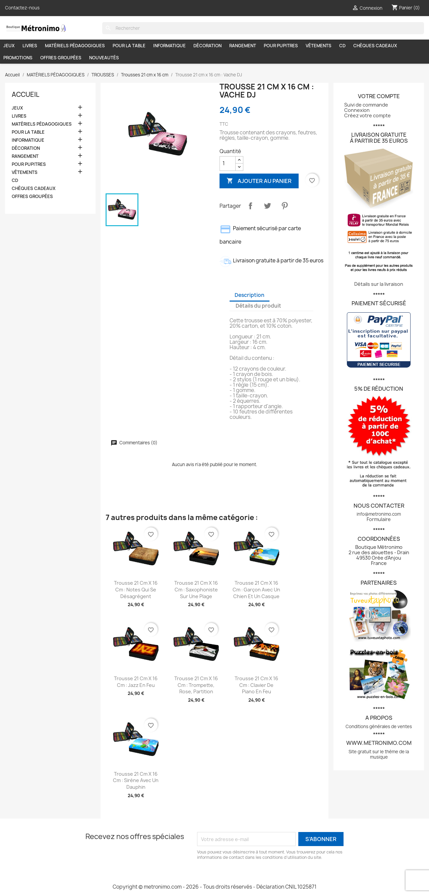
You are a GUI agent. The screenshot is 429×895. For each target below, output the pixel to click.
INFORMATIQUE (169, 46)
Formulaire (379, 519)
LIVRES (29, 46)
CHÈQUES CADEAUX (375, 46)
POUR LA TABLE (129, 46)
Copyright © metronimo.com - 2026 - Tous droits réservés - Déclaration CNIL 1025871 (214, 886)
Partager (250, 205)
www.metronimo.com (379, 743)
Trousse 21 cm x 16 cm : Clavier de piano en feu (256, 685)
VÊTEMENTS (318, 46)
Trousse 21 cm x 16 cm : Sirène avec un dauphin (136, 780)
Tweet (267, 205)
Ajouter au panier (259, 181)
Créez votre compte (367, 115)
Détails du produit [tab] (258, 305)
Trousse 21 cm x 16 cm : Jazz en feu (136, 681)
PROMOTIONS (18, 58)
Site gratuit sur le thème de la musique (379, 754)
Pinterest (284, 205)
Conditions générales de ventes (379, 726)
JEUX (9, 46)
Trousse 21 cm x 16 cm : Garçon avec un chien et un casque (256, 589)
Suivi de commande (366, 105)
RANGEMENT (242, 46)
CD (342, 46)
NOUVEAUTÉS (104, 58)
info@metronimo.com (379, 514)
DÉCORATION (207, 46)
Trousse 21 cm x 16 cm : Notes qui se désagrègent (136, 589)
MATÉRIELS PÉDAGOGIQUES (75, 46)
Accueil (25, 94)
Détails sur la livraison (378, 284)
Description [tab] (249, 295)
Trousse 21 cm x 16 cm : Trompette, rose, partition (196, 685)
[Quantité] (228, 163)
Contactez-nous (22, 8)
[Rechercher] (263, 28)
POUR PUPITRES (281, 46)
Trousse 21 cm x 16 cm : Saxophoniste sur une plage (196, 589)
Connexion (357, 110)
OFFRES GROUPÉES (60, 58)
